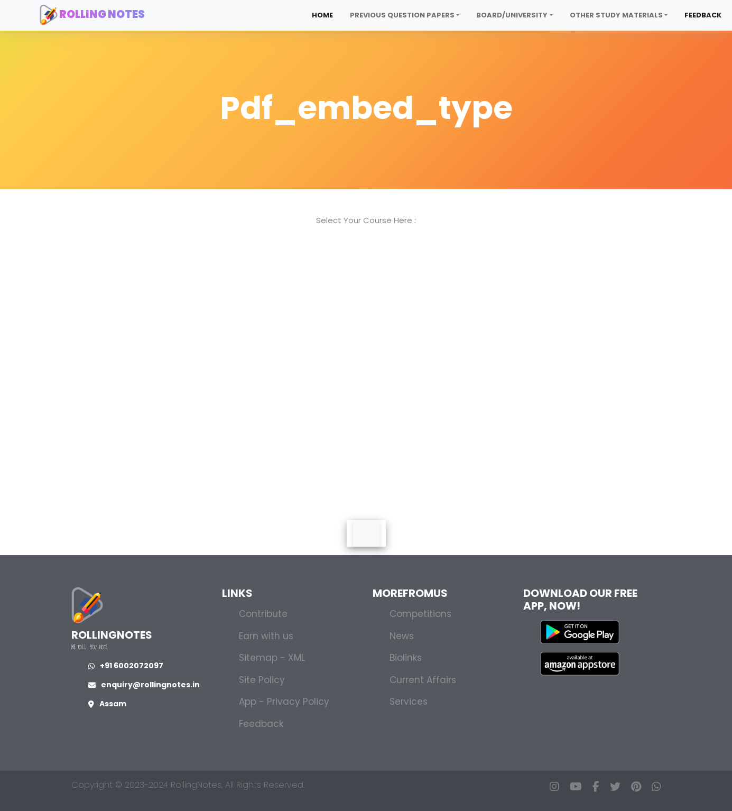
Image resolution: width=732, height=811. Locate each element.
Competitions (420, 613)
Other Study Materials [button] (616, 15)
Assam (107, 703)
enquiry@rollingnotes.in (144, 684)
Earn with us (266, 636)
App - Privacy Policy (284, 701)
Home (322, 15)
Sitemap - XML (272, 657)
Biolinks (406, 657)
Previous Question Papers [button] (402, 15)
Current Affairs (423, 680)
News (402, 636)
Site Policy (262, 680)
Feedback (702, 15)
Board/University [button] (512, 15)
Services (409, 701)
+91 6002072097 (125, 665)
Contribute (263, 613)
